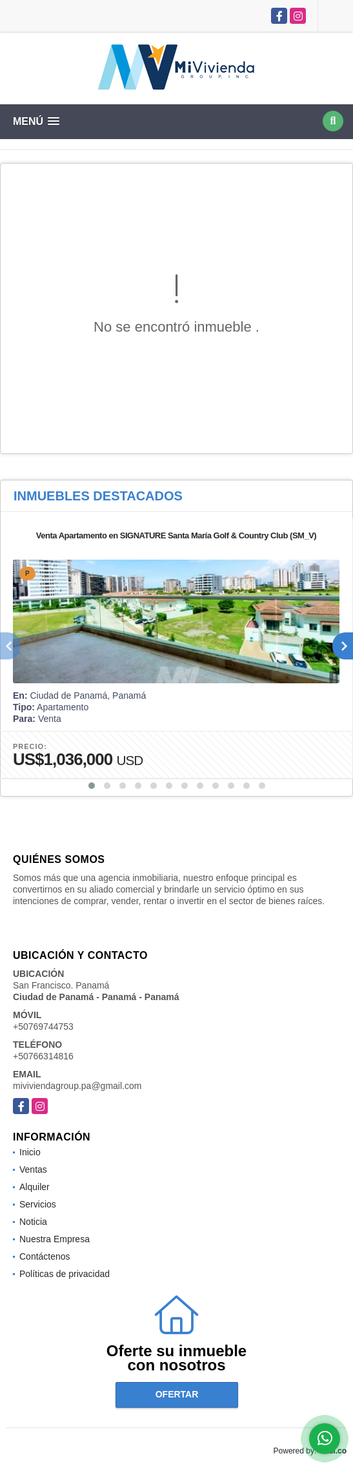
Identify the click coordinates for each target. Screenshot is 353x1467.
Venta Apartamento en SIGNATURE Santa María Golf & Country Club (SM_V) (176, 535)
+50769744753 (43, 1026)
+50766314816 (43, 1056)
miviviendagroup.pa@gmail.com (77, 1086)
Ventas (33, 1169)
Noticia (33, 1221)
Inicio (30, 1152)
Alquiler (34, 1187)
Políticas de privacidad (64, 1274)
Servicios (37, 1204)
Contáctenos (44, 1256)
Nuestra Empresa (54, 1239)
